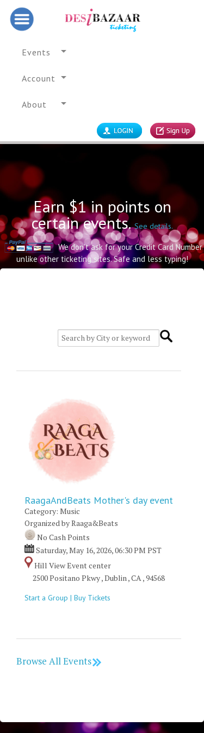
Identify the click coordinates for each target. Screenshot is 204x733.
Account (38, 78)
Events (36, 52)
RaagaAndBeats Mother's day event (98, 500)
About (34, 104)
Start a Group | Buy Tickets (72, 598)
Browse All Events (59, 661)
